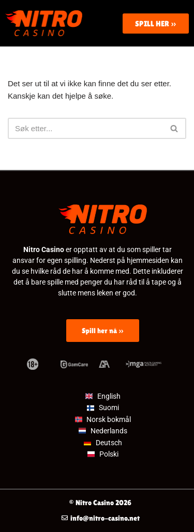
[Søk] (85, 128)
